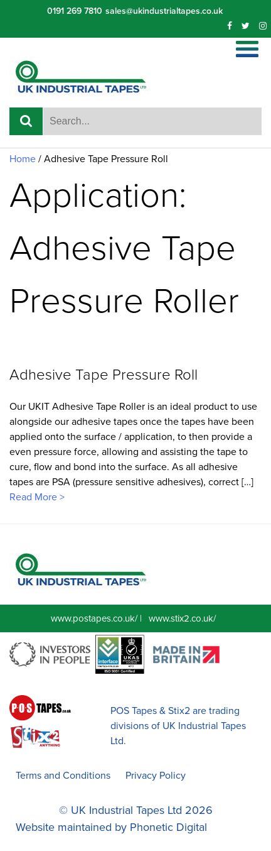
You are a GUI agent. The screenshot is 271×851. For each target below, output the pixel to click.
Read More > (37, 497)
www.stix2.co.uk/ (182, 618)
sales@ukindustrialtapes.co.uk (164, 11)
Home (22, 159)
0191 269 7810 (74, 11)
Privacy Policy (155, 775)
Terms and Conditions (63, 775)
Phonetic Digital (168, 827)
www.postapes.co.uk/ (94, 618)
